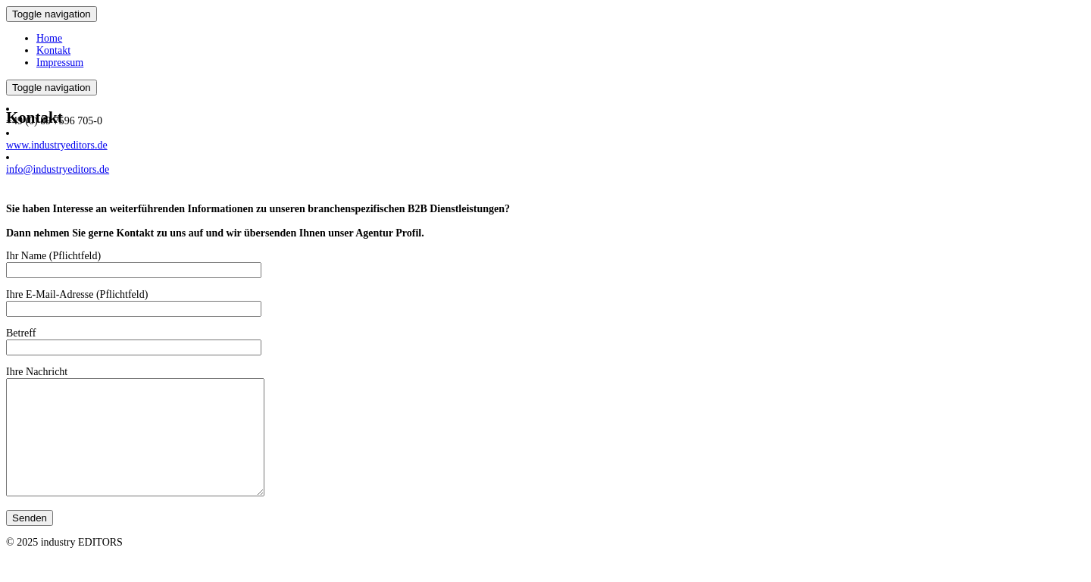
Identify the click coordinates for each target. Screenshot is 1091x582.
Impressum (59, 62)
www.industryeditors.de (57, 145)
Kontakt (53, 50)
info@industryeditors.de (57, 169)
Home (49, 38)
